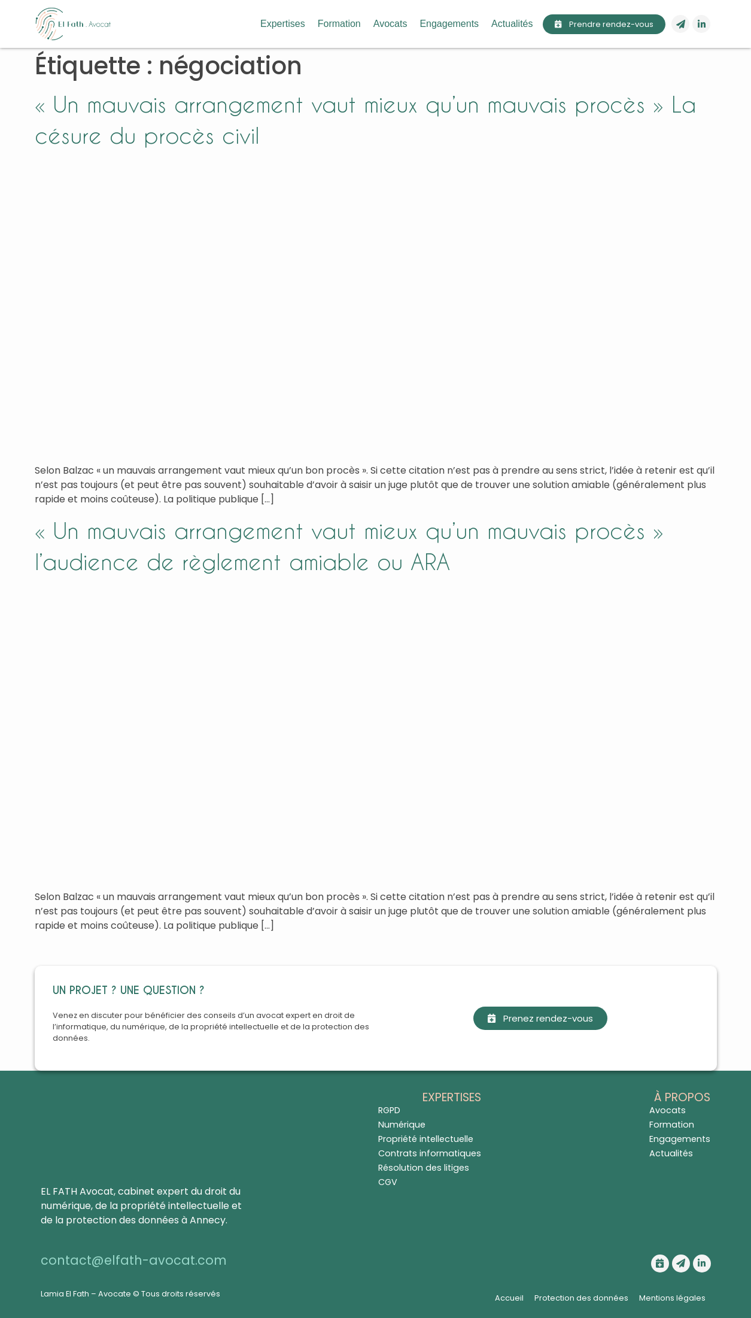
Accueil (509, 1298)
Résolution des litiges (423, 1168)
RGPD (389, 1110)
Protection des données (581, 1298)
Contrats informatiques (429, 1153)
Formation (339, 24)
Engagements (449, 24)
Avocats (390, 24)
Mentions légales (672, 1298)
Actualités (512, 24)
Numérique (401, 1125)
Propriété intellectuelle (425, 1139)
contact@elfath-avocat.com (134, 1260)
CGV (387, 1182)
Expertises (282, 24)
